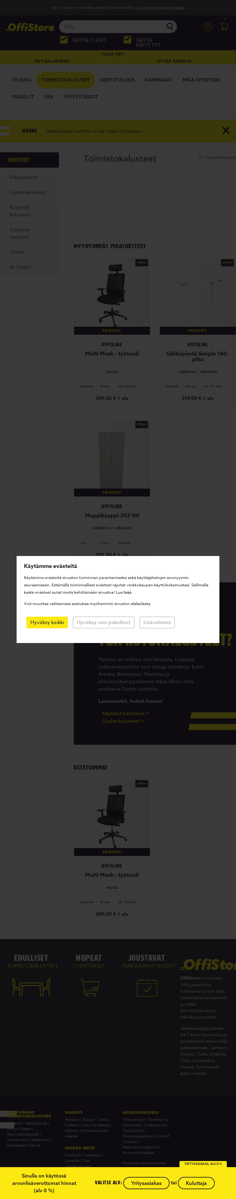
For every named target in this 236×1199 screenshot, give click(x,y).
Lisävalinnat (157, 622)
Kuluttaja (196, 1183)
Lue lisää (124, 592)
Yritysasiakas (146, 1183)
